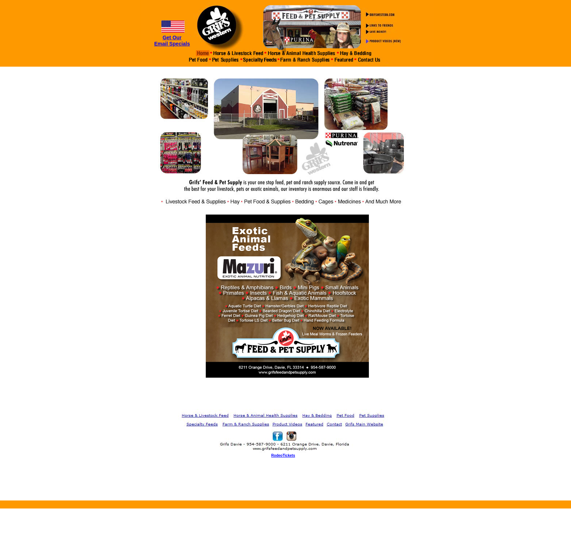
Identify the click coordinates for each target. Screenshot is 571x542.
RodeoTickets (283, 455)
